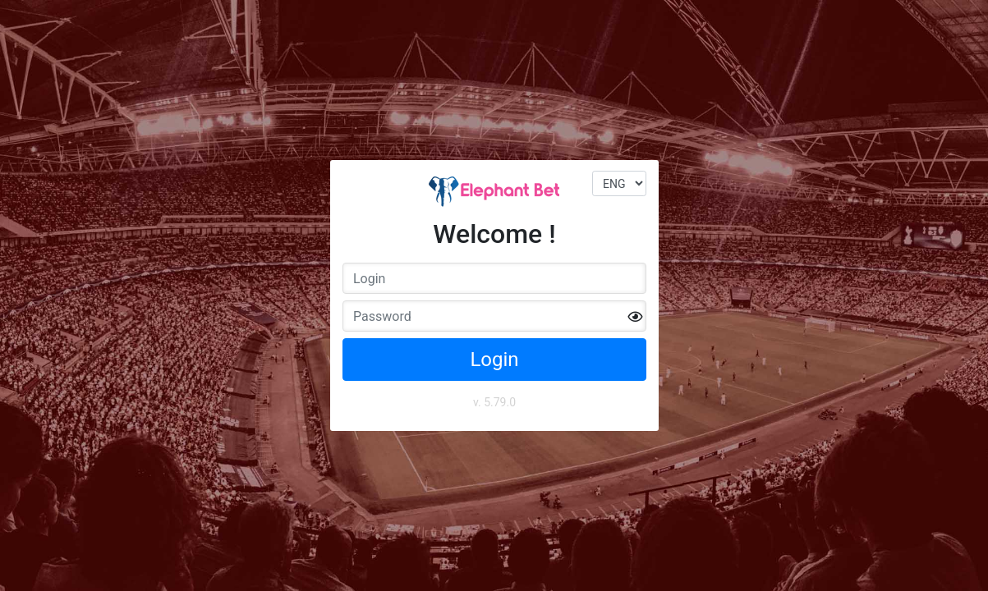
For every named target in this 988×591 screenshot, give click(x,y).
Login (494, 359)
